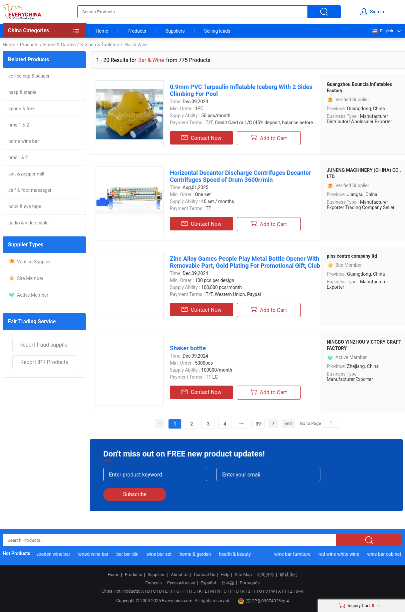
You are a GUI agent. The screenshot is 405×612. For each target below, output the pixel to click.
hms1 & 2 (18, 157)
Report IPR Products (44, 362)
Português (250, 583)
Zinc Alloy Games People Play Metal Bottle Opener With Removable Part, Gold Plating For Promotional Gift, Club (245, 262)
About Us (180, 575)
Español (208, 583)
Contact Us (204, 575)
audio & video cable (28, 222)
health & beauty (236, 554)
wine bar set (160, 554)
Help (224, 575)
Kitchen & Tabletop (99, 44)
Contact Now (201, 138)
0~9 (299, 591)
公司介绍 (265, 575)
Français (153, 583)
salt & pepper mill (26, 173)
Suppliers (175, 31)
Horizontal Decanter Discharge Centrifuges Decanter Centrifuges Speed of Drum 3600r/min (240, 176)
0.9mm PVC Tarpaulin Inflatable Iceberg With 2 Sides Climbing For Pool (241, 90)
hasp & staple (22, 92)
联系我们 (288, 575)
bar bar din (128, 554)
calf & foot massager (30, 190)
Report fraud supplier (44, 345)
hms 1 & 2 (18, 125)
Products (137, 31)
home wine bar (23, 141)
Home (102, 31)
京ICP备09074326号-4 (263, 601)
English (382, 31)
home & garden (196, 554)
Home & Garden (59, 44)
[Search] (331, 423)
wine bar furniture (293, 554)
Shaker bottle (188, 348)
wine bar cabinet (385, 554)
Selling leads (217, 31)
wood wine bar (94, 554)
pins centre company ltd (352, 256)
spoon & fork (21, 108)
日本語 (227, 583)
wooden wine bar (53, 554)
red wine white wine (339, 554)
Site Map (243, 575)
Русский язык (181, 583)
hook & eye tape (24, 206)
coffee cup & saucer (29, 76)
